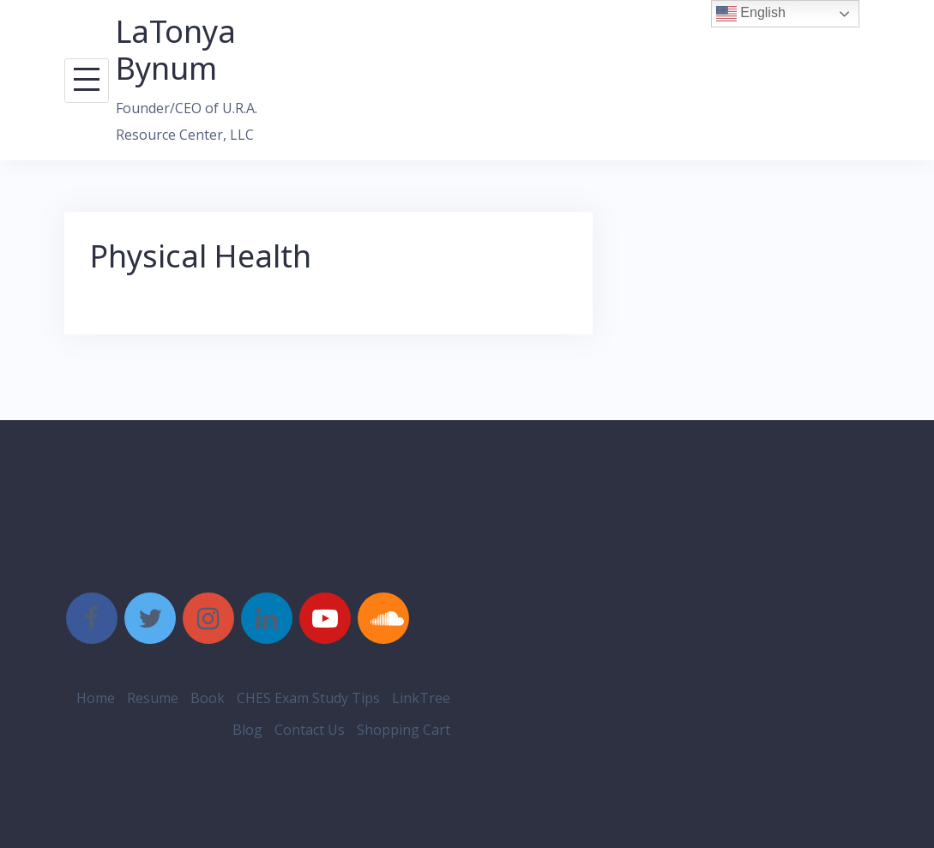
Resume (152, 698)
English (751, 13)
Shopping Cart (403, 729)
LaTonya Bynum (176, 49)
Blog (247, 729)
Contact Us (309, 729)
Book (207, 698)
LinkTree (421, 698)
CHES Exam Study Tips (308, 698)
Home (95, 698)
